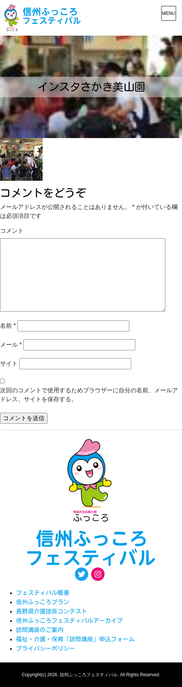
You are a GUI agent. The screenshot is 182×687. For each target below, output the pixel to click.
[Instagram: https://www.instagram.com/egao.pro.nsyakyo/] (98, 574)
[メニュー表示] (168, 13)
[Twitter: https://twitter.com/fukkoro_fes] (81, 574)
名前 (8, 326)
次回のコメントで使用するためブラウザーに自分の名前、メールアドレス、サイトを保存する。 (89, 394)
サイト (9, 363)
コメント (12, 231)
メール (11, 344)
